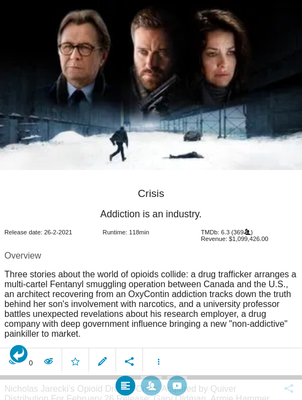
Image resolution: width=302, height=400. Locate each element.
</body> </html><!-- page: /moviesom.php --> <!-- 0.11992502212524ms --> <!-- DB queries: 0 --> (151, 200)
